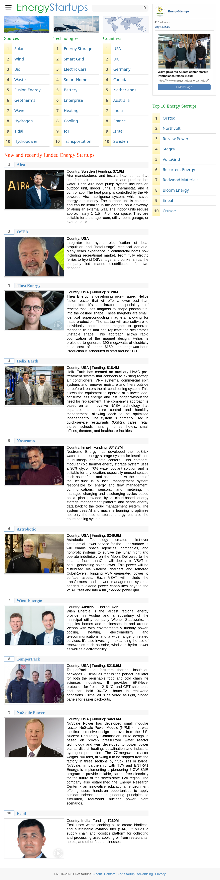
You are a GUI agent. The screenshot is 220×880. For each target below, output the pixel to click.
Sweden (120, 141)
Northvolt (172, 128)
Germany (121, 69)
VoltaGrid (171, 159)
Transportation (77, 141)
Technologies (65, 38)
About (97, 874)
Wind (19, 59)
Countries (112, 38)
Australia (121, 100)
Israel (118, 131)
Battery (70, 90)
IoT (67, 131)
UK (116, 59)
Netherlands (124, 90)
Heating (71, 110)
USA (117, 48)
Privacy (160, 874)
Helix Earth (27, 361)
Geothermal (25, 100)
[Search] (120, 8)
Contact (109, 874)
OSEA (22, 232)
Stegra (169, 149)
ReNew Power (175, 138)
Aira (21, 164)
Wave (19, 110)
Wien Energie (29, 600)
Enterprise (73, 100)
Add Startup (126, 874)
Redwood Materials (181, 179)
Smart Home (75, 79)
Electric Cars (75, 69)
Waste (20, 79)
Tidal (18, 131)
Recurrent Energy (179, 169)
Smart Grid (74, 59)
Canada (120, 79)
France (119, 121)
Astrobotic (26, 529)
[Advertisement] (184, 246)
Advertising (145, 874)
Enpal (168, 200)
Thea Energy (28, 285)
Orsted (169, 118)
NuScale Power (31, 712)
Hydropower (25, 141)
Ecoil (21, 813)
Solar (19, 48)
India (118, 110)
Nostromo (26, 440)
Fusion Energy (27, 90)
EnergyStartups (179, 11)
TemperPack (28, 659)
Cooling (71, 121)
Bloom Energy (176, 190)
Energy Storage (78, 48)
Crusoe (169, 210)
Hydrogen (23, 121)
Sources (11, 38)
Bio (17, 69)
